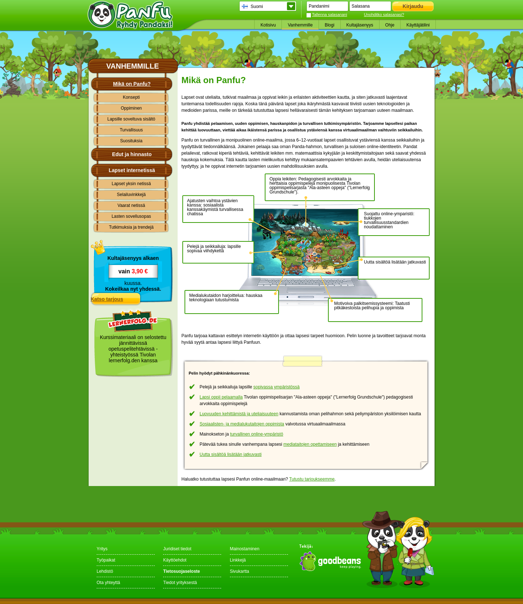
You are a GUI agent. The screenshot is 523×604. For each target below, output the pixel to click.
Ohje (389, 25)
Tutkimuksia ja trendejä (131, 227)
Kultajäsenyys (359, 25)
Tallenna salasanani (329, 14)
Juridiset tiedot (177, 548)
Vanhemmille (300, 25)
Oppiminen (131, 108)
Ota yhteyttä (108, 582)
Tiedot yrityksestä (180, 582)
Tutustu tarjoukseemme (312, 479)
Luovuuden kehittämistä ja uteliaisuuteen (239, 413)
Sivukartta (239, 571)
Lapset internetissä (132, 170)
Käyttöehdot (174, 560)
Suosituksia (131, 140)
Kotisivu (268, 25)
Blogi (330, 25)
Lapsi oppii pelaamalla (221, 397)
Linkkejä (238, 560)
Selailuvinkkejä (131, 194)
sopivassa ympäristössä (277, 386)
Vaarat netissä (131, 205)
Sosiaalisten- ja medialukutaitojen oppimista (242, 424)
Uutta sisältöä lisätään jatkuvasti (231, 454)
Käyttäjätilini (418, 25)
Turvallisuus (131, 129)
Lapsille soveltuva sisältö (131, 119)
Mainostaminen (244, 548)
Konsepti (131, 97)
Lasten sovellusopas (131, 216)
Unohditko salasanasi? (384, 14)
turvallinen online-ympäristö (256, 434)
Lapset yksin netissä (131, 183)
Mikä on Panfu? (131, 84)
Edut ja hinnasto (132, 154)
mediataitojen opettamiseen (310, 444)
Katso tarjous (107, 299)
